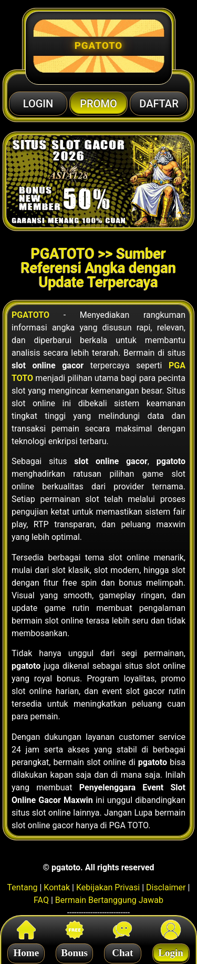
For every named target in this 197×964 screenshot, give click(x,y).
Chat (122, 951)
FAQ (41, 900)
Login (170, 951)
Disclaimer (165, 887)
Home (26, 951)
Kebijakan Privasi (108, 887)
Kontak (57, 887)
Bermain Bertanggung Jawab (109, 900)
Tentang (22, 887)
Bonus (74, 951)
